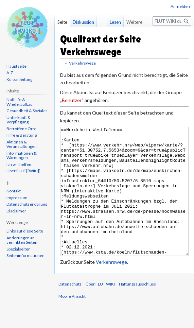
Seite (62, 22)
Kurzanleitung (19, 79)
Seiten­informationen (25, 255)
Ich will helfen (18, 164)
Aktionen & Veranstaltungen (21, 144)
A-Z (9, 72)
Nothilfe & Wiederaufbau (19, 102)
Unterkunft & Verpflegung (18, 120)
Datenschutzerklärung (26, 204)
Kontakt (13, 190)
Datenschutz (70, 309)
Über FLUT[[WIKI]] (23, 170)
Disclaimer (16, 210)
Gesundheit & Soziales (27, 110)
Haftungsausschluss (137, 309)
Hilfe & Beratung (21, 135)
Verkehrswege (82, 63)
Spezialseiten (18, 249)
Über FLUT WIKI (100, 309)
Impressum (17, 197)
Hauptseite (16, 66)
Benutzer (72, 100)
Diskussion (83, 22)
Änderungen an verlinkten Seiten (21, 240)
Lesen (115, 22)
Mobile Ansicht (72, 321)
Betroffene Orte (21, 128)
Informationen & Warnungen (21, 155)
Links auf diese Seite (24, 231)
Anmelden (180, 6)
